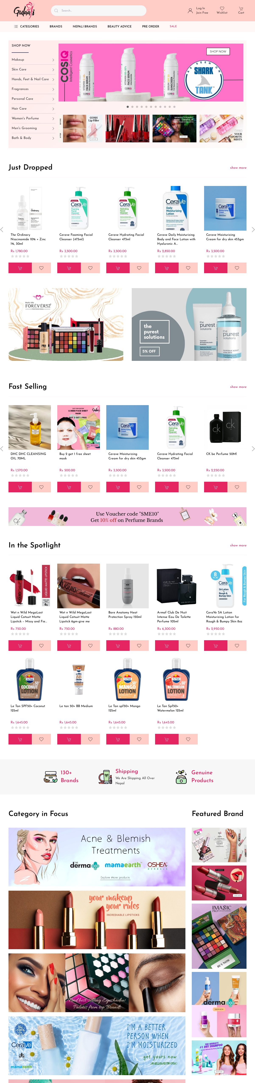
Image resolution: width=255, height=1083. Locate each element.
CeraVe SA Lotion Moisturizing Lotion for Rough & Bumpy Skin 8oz (224, 617)
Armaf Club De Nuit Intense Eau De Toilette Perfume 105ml (174, 617)
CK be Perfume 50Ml (221, 454)
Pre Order (150, 26)
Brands (56, 26)
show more (238, 168)
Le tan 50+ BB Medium (76, 706)
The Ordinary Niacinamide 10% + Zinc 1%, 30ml (28, 239)
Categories (26, 26)
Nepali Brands (85, 26)
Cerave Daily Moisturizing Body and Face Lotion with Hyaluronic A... (176, 239)
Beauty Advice (120, 26)
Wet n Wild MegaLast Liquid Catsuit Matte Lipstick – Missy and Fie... (29, 617)
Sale (173, 26)
